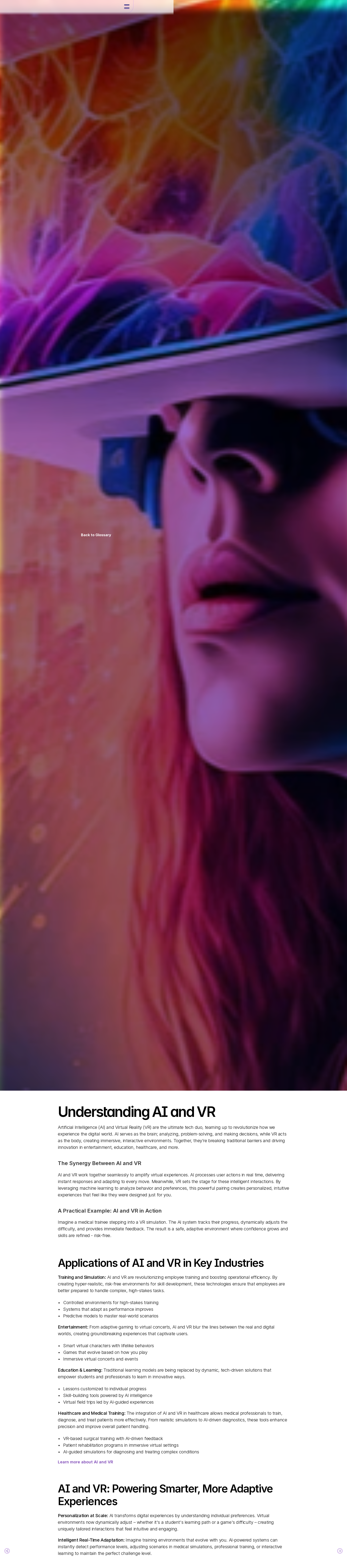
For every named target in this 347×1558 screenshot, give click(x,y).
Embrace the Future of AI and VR (81, 1203)
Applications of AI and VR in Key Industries (80, 1134)
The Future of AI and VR (79, 1178)
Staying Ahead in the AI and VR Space (79, 1191)
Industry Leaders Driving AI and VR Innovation (79, 1166)
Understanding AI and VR (79, 1122)
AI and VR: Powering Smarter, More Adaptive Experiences (82, 1150)
